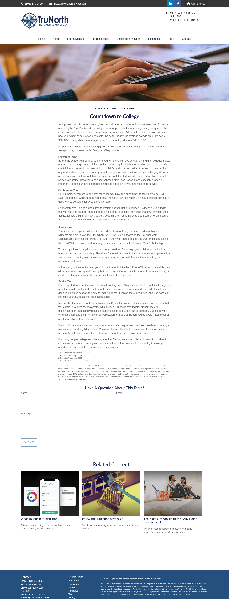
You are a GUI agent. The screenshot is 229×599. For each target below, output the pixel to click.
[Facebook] (177, 3)
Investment (73, 584)
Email (119, 393)
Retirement (73, 580)
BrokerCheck (156, 579)
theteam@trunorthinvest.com (67, 3)
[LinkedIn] (170, 3)
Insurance (73, 590)
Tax (70, 594)
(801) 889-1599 (35, 581)
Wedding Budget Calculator (39, 519)
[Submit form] (29, 442)
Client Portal (196, 3)
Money (71, 597)
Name (24, 393)
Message (26, 413)
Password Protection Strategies (102, 519)
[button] (41, 39)
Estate (71, 587)
